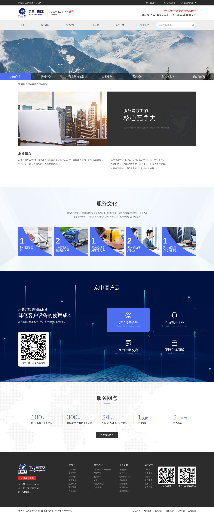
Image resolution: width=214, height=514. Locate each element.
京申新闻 (45, 25)
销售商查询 (168, 76)
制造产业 (98, 477)
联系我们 (159, 511)
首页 (22, 25)
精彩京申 (72, 473)
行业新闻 (72, 477)
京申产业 (70, 25)
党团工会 (148, 480)
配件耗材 (137, 76)
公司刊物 (148, 487)
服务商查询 (199, 76)
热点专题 (72, 491)
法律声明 (181, 511)
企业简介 (148, 469)
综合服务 (98, 487)
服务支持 (94, 25)
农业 (96, 480)
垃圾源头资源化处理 (102, 469)
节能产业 (98, 473)
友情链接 (192, 511)
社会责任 (148, 477)
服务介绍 (15, 76)
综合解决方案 (76, 76)
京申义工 (148, 484)
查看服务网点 (107, 435)
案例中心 (46, 76)
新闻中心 (73, 465)
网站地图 (147, 511)
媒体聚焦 (72, 480)
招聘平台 (119, 25)
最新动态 (72, 484)
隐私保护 (170, 511)
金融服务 (107, 76)
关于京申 (144, 25)
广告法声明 (135, 511)
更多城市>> (26, 492)
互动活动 (72, 487)
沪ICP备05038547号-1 (64, 511)
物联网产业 (98, 484)
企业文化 (148, 473)
